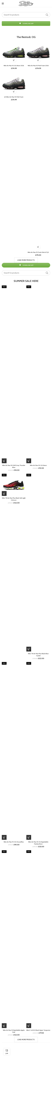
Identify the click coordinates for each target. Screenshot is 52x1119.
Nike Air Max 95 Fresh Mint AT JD (38, 252)
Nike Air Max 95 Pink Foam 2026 (38, 65)
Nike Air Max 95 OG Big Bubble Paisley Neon (38, 843)
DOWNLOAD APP (26, 23)
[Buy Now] (14, 60)
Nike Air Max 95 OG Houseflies (14, 842)
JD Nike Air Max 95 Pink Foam (13, 97)
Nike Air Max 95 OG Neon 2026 (14, 65)
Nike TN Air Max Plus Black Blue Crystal (38, 655)
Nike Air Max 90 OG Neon (38, 465)
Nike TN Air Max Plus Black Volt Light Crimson (14, 499)
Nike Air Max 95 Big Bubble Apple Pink (14, 1031)
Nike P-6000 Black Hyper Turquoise (38, 1030)
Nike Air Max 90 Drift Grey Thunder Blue (13, 466)
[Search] (26, 15)
